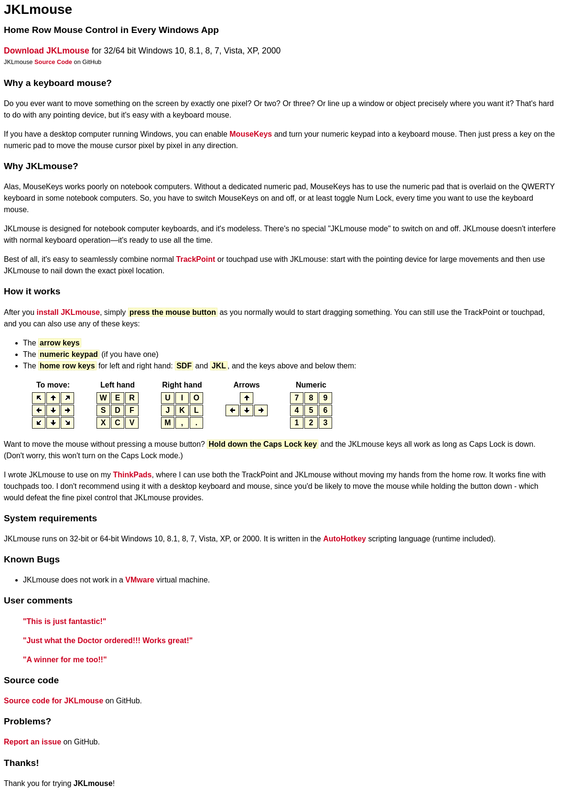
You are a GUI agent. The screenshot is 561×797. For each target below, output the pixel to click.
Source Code (53, 61)
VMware (139, 580)
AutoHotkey (344, 539)
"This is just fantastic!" (64, 621)
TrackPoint (196, 259)
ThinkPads (132, 475)
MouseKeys (250, 134)
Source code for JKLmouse (53, 701)
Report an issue (32, 742)
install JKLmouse (67, 312)
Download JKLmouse (46, 50)
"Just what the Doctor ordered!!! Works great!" (108, 640)
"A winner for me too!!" (65, 660)
